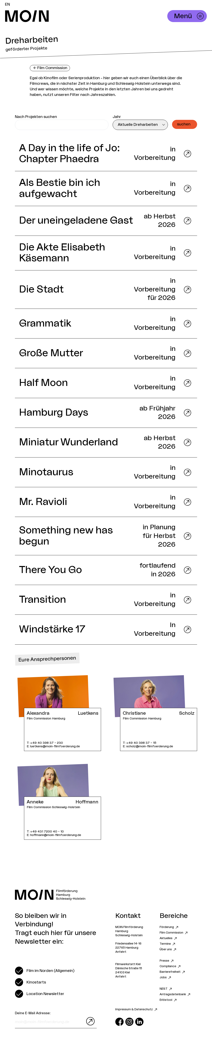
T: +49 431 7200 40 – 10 (45, 831)
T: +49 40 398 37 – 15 (139, 742)
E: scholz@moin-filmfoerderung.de (148, 746)
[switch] (44, 971)
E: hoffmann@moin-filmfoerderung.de (54, 835)
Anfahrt (120, 951)
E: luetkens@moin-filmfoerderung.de (53, 746)
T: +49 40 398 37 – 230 (45, 742)
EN (7, 4)
